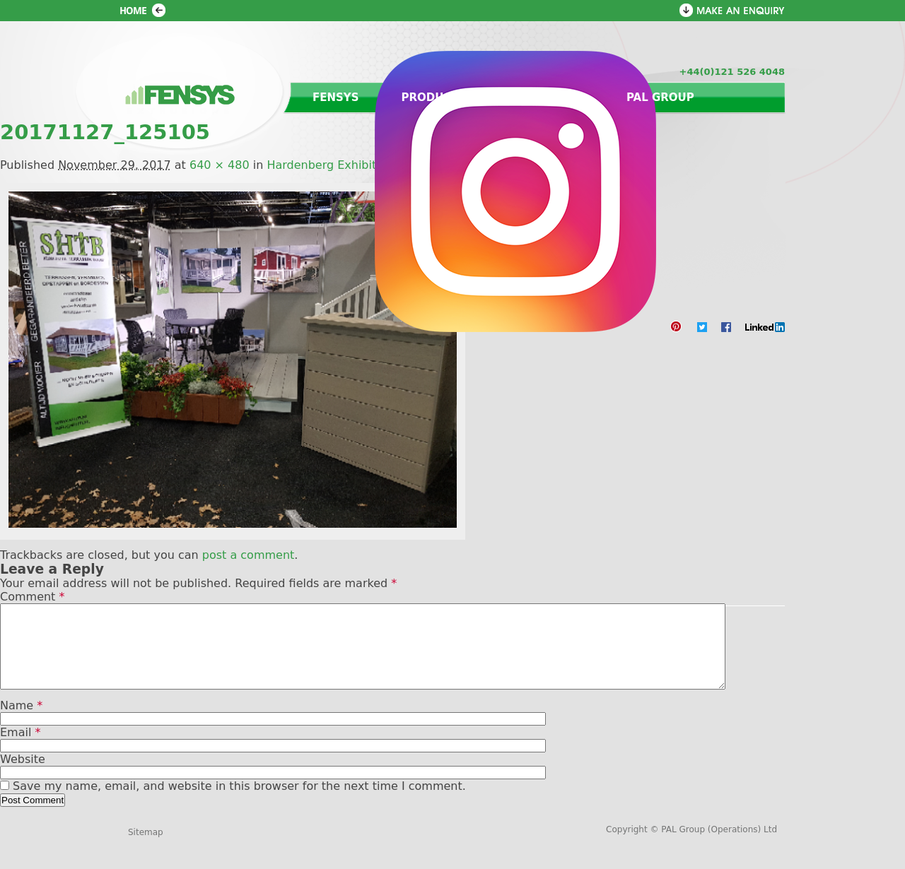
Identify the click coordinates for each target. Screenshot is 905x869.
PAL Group (660, 97)
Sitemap (145, 849)
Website (22, 776)
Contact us (546, 97)
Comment (32, 596)
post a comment (248, 555)
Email (20, 749)
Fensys (336, 97)
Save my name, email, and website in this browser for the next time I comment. (239, 803)
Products (434, 97)
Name (21, 722)
